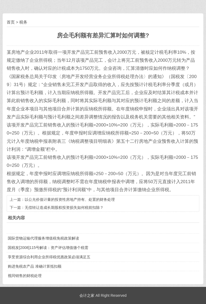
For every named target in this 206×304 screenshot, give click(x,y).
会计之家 (86, 295)
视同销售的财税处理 (25, 276)
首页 (11, 22)
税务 (23, 22)
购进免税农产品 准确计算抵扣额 (34, 266)
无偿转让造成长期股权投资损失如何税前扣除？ (64, 207)
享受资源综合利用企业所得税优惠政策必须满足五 (49, 257)
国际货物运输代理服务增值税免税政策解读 (43, 238)
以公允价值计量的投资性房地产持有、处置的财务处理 (70, 199)
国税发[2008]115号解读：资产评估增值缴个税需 (48, 247)
